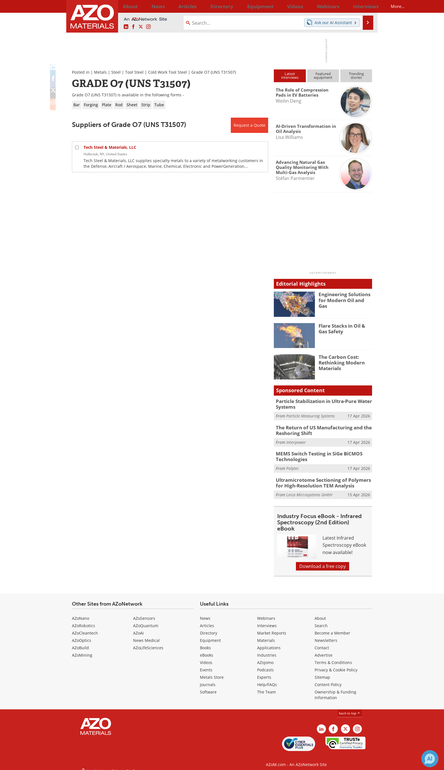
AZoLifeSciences (148, 643)
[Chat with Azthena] (429, 758)
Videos (206, 657)
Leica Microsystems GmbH (309, 489)
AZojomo (265, 657)
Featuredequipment (323, 75)
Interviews (267, 620)
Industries (266, 650)
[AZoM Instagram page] (148, 27)
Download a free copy (322, 561)
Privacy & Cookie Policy (336, 665)
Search (321, 620)
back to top (349, 708)
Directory (207, 6)
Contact (322, 643)
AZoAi (138, 628)
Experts (264, 672)
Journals (207, 679)
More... (365, 6)
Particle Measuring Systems (310, 414)
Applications (269, 643)
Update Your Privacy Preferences (114, 762)
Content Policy (328, 679)
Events (206, 665)
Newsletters (326, 635)
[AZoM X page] (140, 27)
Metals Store (212, 672)
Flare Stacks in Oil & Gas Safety (344, 328)
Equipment (210, 635)
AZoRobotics (83, 620)
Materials (266, 635)
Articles (207, 620)
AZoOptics (81, 635)
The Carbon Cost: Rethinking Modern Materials (339, 362)
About (320, 613)
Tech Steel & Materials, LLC (110, 147)
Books (205, 643)
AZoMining (82, 650)
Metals (100, 72)
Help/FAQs (267, 679)
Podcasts (265, 665)
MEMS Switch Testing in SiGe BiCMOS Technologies (315, 453)
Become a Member (332, 628)
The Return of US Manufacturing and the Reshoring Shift (319, 428)
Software (208, 687)
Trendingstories (356, 75)
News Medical (146, 635)
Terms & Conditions (333, 657)
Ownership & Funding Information (335, 689)
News (205, 613)
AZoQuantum (145, 620)
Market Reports (271, 628)
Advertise (323, 650)
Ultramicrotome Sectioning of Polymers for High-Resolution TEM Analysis (322, 478)
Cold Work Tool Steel (167, 72)
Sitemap (322, 672)
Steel (116, 72)
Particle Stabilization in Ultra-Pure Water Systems (320, 403)
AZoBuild (80, 643)
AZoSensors (144, 613)
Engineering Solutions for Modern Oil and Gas (345, 296)
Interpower (296, 439)
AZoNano (80, 613)
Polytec (292, 464)
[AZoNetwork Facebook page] (133, 27)
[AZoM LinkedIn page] (126, 27)
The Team (266, 687)
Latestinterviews (289, 75)
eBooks (206, 650)
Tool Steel (134, 72)
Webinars (266, 613)
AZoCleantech (85, 628)
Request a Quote (249, 125)
